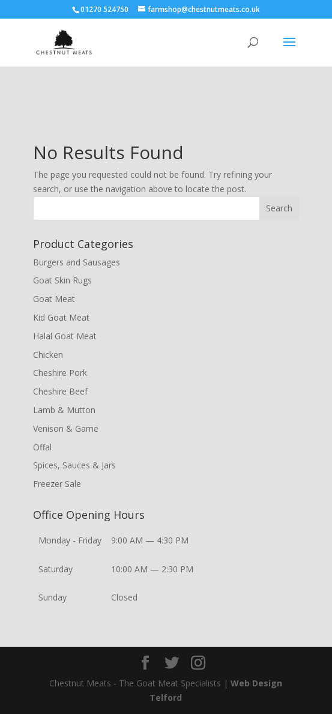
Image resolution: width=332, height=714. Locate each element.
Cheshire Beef (60, 391)
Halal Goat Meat (65, 336)
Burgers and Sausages (76, 262)
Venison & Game (65, 428)
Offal (42, 447)
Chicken (48, 354)
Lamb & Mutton (64, 410)
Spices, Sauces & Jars (74, 465)
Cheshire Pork (60, 372)
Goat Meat (54, 298)
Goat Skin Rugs (62, 280)
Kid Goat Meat (61, 317)
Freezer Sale (57, 483)
